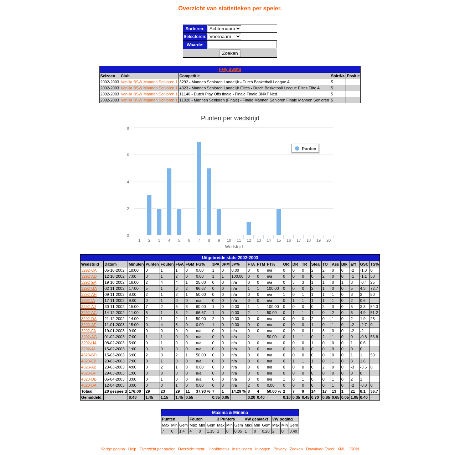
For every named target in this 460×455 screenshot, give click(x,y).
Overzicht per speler (157, 449)
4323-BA (89, 385)
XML (341, 449)
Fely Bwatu (230, 69)
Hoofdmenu (218, 449)
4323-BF (88, 373)
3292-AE (89, 325)
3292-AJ (88, 306)
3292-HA (89, 343)
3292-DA (89, 319)
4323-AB (89, 367)
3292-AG (89, 337)
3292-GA (89, 288)
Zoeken (296, 449)
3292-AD (89, 276)
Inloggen (262, 449)
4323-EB (89, 361)
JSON (353, 449)
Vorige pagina (113, 449)
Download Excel (320, 449)
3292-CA (89, 270)
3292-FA (88, 331)
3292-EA (89, 282)
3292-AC (89, 312)
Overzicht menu (191, 449)
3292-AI (88, 349)
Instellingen (242, 449)
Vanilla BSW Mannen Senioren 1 (149, 82)
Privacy (280, 449)
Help (132, 449)
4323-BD (89, 355)
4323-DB (89, 379)
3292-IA (88, 300)
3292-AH (89, 294)
